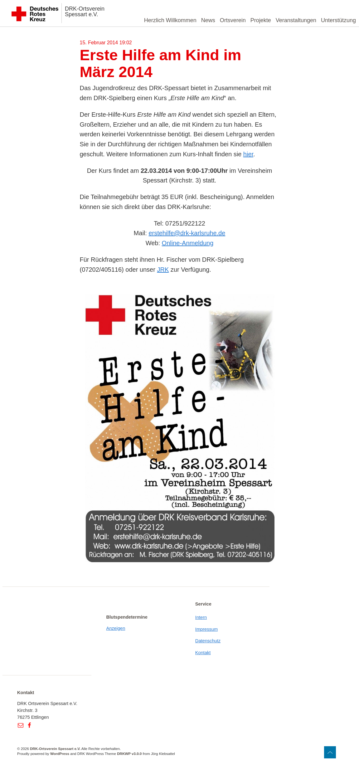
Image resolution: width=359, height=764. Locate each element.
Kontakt (203, 652)
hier (248, 154)
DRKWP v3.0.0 (129, 754)
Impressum (206, 629)
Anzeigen (115, 628)
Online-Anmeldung (188, 243)
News (208, 20)
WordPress (59, 754)
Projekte (260, 20)
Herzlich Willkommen (170, 20)
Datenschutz (208, 640)
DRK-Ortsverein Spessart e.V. (84, 11)
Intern (201, 617)
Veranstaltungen (296, 20)
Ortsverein (233, 20)
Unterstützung (338, 20)
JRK (163, 269)
